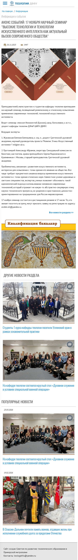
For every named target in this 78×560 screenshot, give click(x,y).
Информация (22, 11)
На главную (7, 11)
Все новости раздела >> (61, 212)
